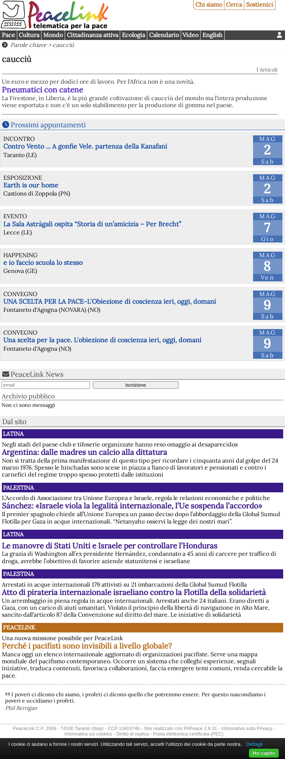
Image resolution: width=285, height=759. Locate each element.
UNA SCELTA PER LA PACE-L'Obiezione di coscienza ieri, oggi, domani (109, 301)
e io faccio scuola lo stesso (43, 262)
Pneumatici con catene (42, 90)
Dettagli (254, 744)
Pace (8, 35)
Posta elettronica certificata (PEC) (188, 734)
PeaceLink (19, 627)
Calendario (164, 35)
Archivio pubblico (28, 396)
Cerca (234, 4)
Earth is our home (30, 185)
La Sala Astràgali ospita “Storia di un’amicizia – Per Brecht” (92, 224)
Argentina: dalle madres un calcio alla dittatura (84, 452)
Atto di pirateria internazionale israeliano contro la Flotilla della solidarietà (134, 592)
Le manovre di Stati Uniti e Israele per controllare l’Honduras (109, 546)
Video (190, 35)
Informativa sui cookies (88, 734)
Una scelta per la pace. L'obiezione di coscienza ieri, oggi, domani (102, 340)
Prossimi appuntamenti (48, 124)
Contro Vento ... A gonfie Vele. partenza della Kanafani (85, 146)
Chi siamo (208, 4)
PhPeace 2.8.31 (200, 728)
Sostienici (259, 4)
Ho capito (264, 753)
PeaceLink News (37, 374)
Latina (13, 433)
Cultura (29, 35)
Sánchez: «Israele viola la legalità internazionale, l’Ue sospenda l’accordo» (132, 506)
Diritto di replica (132, 734)
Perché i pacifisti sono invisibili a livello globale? (87, 646)
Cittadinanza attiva (92, 35)
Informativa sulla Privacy (246, 728)
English (212, 35)
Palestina (18, 487)
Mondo (53, 35)
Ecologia (133, 35)
